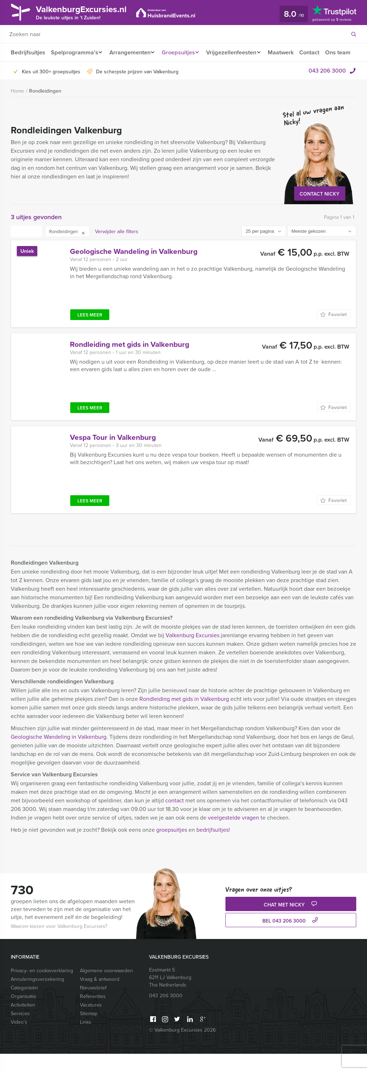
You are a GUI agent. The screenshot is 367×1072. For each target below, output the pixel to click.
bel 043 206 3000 (291, 938)
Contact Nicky (319, 212)
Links (85, 1040)
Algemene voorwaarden (106, 988)
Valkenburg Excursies (192, 653)
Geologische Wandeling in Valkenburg (58, 755)
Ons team (23, 70)
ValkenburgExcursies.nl (87, 12)
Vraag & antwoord (99, 997)
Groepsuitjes (181, 52)
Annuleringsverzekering (37, 997)
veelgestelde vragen (233, 836)
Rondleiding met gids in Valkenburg (184, 717)
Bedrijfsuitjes (27, 52)
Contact (318, 52)
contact (174, 818)
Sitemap (88, 1031)
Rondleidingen (45, 109)
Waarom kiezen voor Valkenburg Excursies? (59, 944)
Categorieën (24, 1005)
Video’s (19, 1040)
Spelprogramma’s (74, 52)
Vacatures (91, 1023)
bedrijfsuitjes (212, 848)
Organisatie (23, 1014)
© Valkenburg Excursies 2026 (182, 1048)
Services (20, 1031)
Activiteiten (23, 1023)
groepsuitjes (171, 848)
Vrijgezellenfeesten (237, 52)
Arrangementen (131, 52)
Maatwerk (288, 52)
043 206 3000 (327, 89)
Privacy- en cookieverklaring (42, 988)
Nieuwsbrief (93, 1005)
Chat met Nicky (291, 922)
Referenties (93, 1014)
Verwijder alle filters (116, 249)
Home (17, 109)
